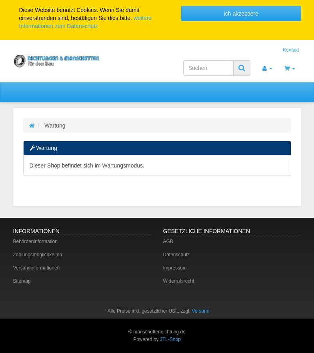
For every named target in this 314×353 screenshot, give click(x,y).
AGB (168, 241)
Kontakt (291, 50)
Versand (201, 311)
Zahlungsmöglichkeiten (37, 254)
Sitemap (22, 281)
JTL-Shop (170, 339)
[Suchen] (208, 68)
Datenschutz (176, 254)
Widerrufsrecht (178, 281)
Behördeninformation (35, 241)
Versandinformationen (36, 268)
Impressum (175, 268)
